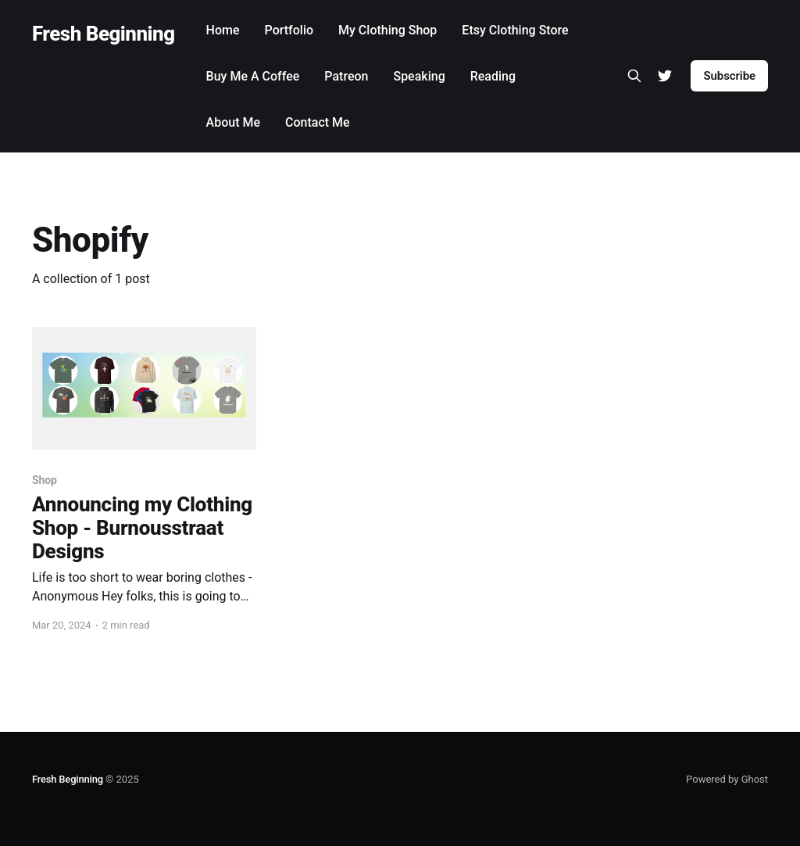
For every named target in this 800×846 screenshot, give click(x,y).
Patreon (346, 76)
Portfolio (289, 30)
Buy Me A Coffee (253, 76)
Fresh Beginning (103, 34)
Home (223, 30)
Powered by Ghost (727, 779)
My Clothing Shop (387, 30)
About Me (233, 122)
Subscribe (729, 76)
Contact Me (317, 122)
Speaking (419, 76)
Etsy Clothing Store (515, 30)
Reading (493, 76)
